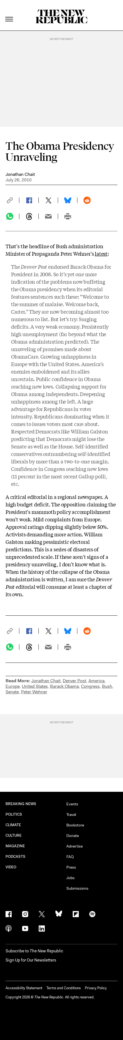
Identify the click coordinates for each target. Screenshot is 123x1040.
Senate (12, 692)
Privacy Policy (96, 988)
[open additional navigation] (9, 12)
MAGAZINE (15, 846)
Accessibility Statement (24, 988)
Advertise (74, 846)
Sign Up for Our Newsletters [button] (31, 960)
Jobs (70, 877)
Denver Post (74, 681)
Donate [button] (72, 835)
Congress (90, 686)
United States (35, 686)
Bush (107, 686)
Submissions (77, 888)
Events (72, 803)
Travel (71, 814)
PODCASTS (16, 856)
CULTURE (14, 835)
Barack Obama (64, 686)
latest (101, 253)
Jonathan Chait (20, 174)
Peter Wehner (34, 692)
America (96, 681)
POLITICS (14, 814)
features (20, 296)
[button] (12, 200)
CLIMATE (13, 825)
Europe (13, 686)
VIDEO (11, 867)
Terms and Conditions (63, 988)
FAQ (70, 856)
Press (71, 867)
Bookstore (75, 825)
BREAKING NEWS (21, 803)
